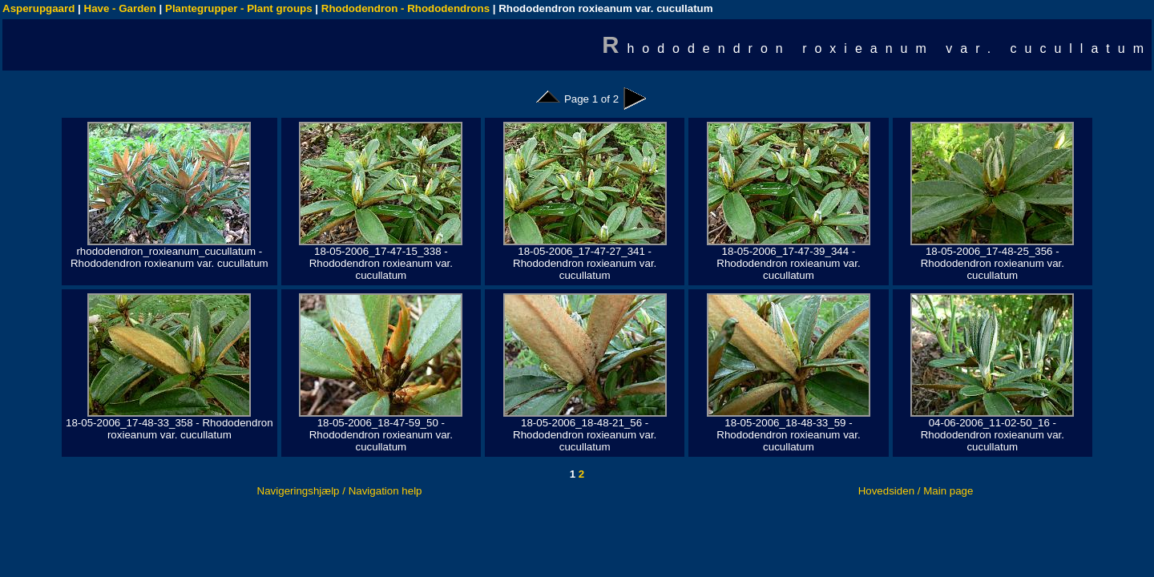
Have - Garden (120, 8)
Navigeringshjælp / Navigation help (339, 491)
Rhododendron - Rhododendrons (405, 8)
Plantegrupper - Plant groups (239, 8)
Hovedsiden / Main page (916, 491)
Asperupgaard (38, 8)
